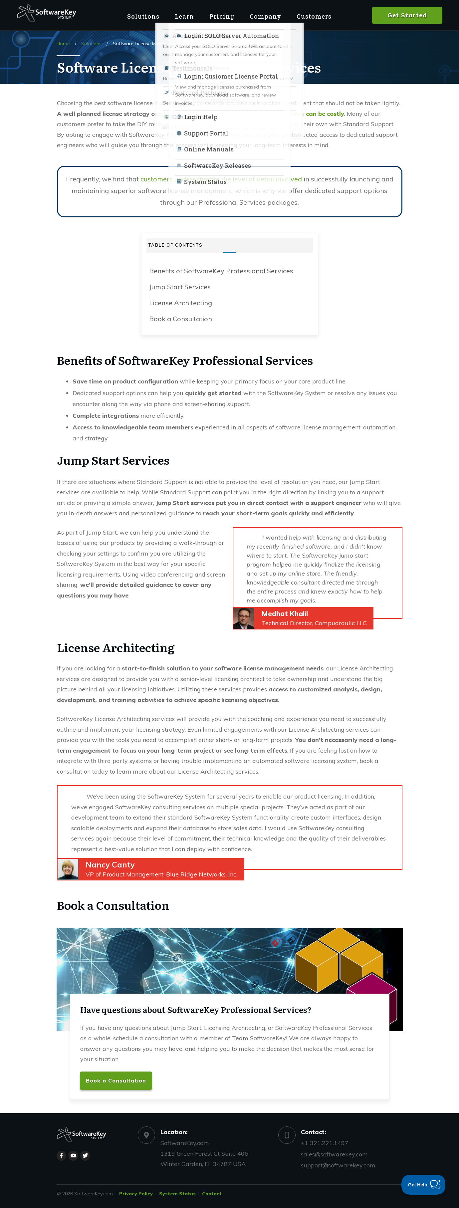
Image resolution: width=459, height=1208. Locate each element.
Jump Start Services (180, 287)
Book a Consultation (180, 319)
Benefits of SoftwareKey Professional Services (221, 271)
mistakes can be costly (311, 114)
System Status (177, 1194)
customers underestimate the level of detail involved (221, 179)
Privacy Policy (136, 1194)
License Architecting (180, 303)
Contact (212, 1194)
